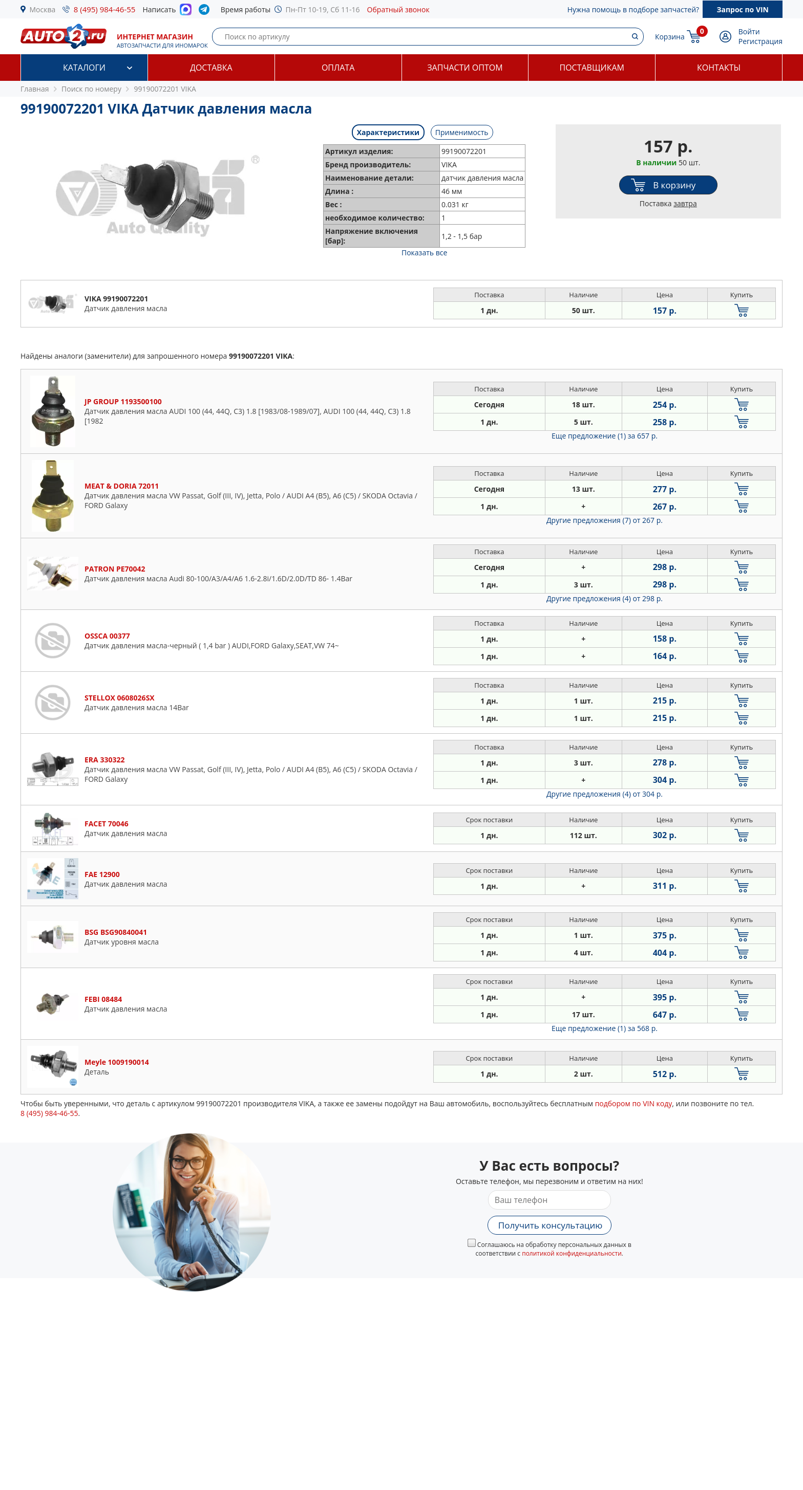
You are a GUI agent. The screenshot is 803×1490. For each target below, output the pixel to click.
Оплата (338, 67)
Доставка (211, 67)
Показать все (424, 252)
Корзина (670, 36)
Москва (43, 9)
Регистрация (760, 41)
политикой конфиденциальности (572, 1253)
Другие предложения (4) (604, 598)
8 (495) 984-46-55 (105, 9)
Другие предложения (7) (604, 520)
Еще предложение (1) (605, 436)
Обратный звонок (398, 9)
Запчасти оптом (464, 67)
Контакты (719, 67)
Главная (34, 89)
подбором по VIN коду (633, 1103)
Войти (749, 31)
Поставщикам (592, 67)
